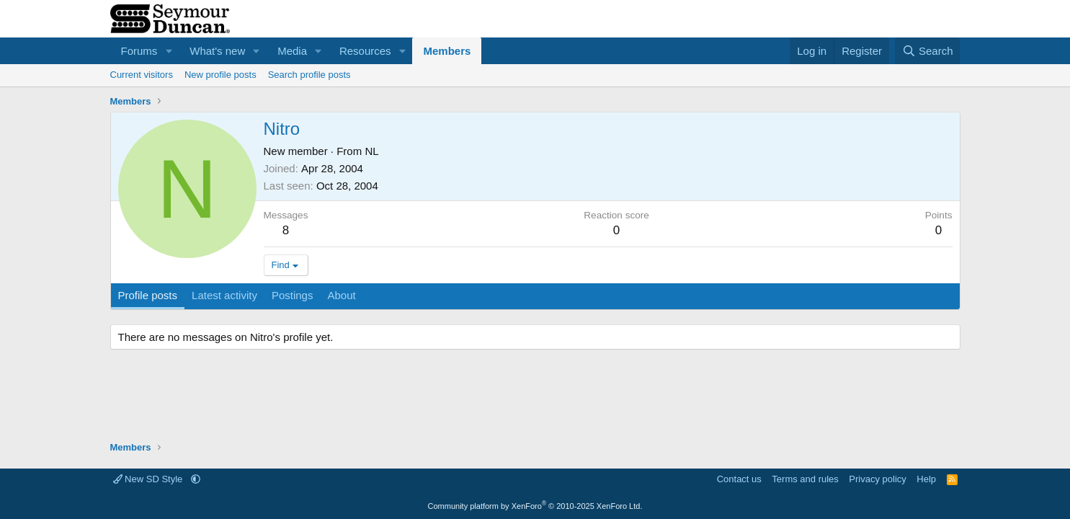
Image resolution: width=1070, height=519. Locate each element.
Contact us (739, 479)
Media (292, 51)
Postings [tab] (292, 295)
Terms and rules (805, 479)
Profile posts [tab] (148, 295)
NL (371, 151)
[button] (169, 50)
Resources (365, 51)
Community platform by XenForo (535, 506)
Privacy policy (877, 479)
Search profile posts (309, 74)
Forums (139, 51)
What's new (217, 51)
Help (926, 479)
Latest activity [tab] (224, 295)
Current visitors (141, 74)
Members (447, 51)
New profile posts (220, 74)
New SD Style (149, 479)
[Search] (927, 50)
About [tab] (341, 295)
